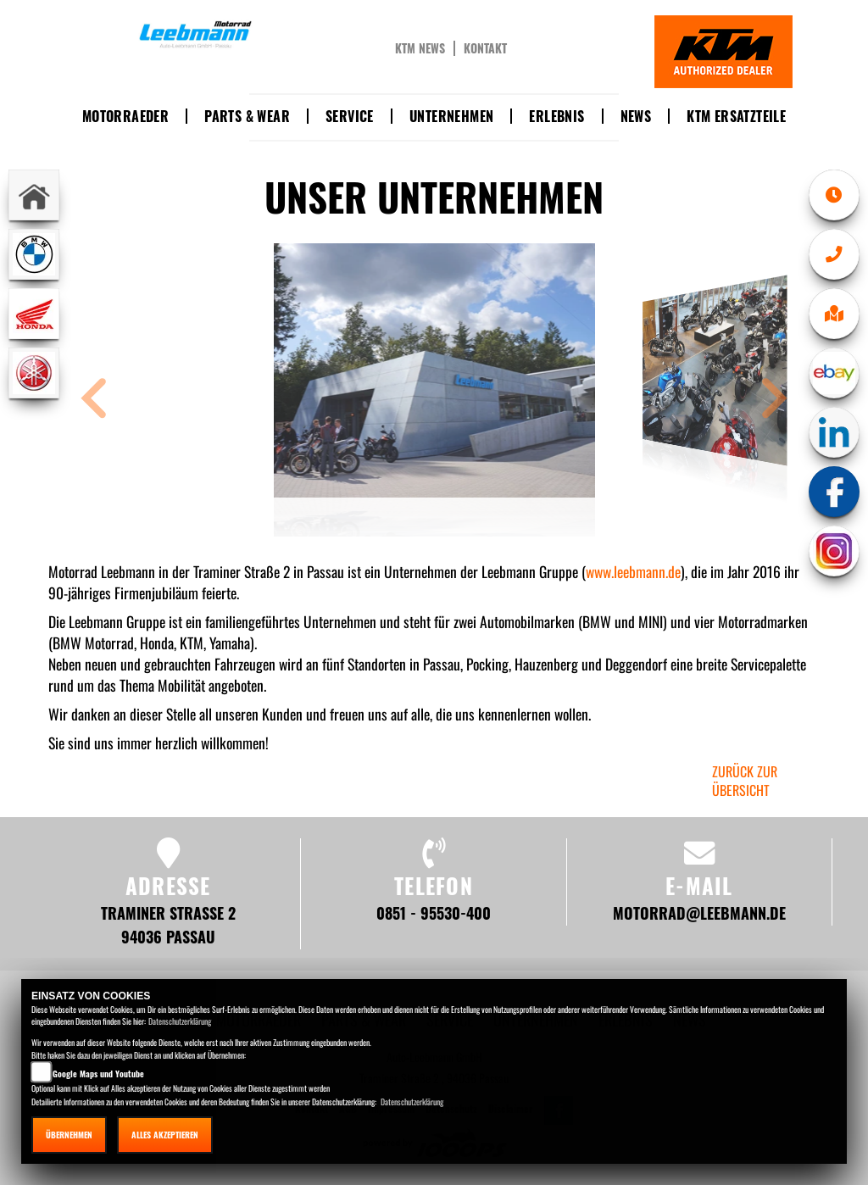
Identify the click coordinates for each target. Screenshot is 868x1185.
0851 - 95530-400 (433, 912)
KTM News (420, 48)
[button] (94, 400)
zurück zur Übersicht (744, 781)
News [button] (636, 116)
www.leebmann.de (633, 571)
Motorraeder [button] (125, 116)
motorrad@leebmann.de (699, 912)
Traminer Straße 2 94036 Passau (168, 924)
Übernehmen (69, 1134)
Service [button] (350, 116)
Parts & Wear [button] (247, 116)
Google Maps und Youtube (98, 1073)
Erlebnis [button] (556, 116)
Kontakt (485, 48)
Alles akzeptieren (164, 1134)
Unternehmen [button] (451, 116)
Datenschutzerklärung (179, 1021)
